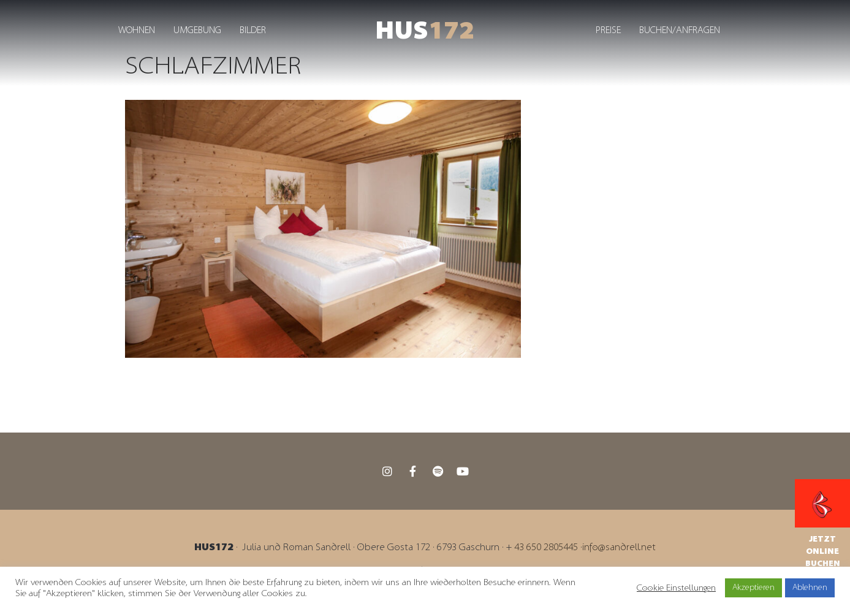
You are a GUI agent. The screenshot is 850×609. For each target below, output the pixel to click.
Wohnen (136, 30)
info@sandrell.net (619, 547)
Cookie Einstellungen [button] (676, 587)
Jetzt (822, 539)
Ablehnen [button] (809, 587)
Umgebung (197, 30)
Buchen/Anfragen (679, 30)
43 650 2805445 (546, 547)
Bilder (253, 30)
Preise (608, 30)
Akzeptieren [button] (753, 587)
